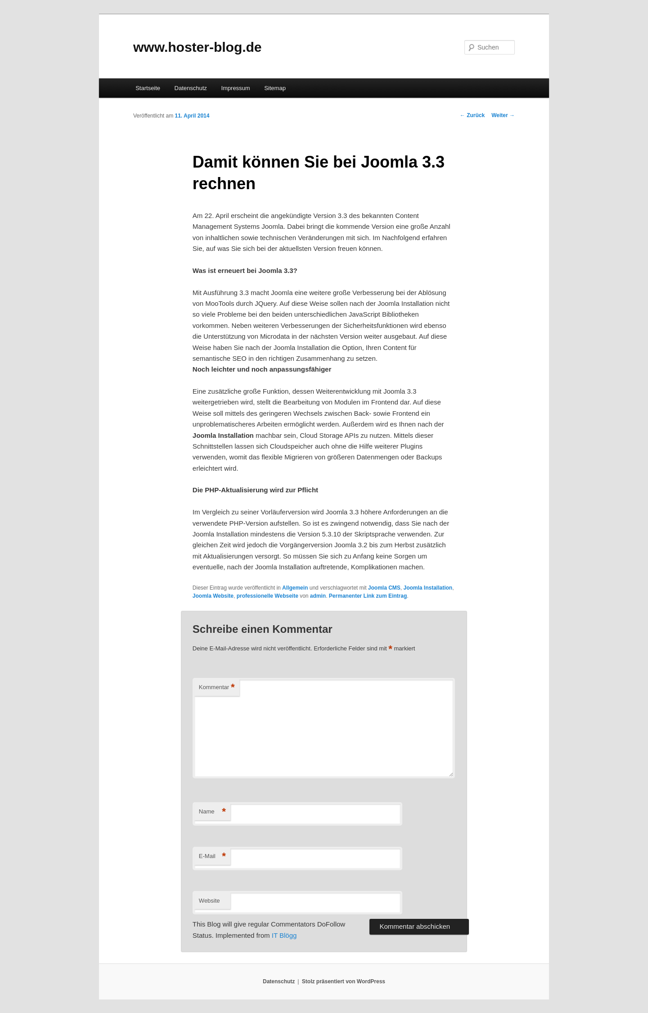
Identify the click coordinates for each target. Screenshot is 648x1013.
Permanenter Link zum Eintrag (368, 596)
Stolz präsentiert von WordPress (343, 981)
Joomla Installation (428, 588)
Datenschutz (191, 88)
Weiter (503, 115)
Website (209, 900)
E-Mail (212, 856)
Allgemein (295, 588)
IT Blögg (284, 935)
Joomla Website (213, 596)
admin (318, 596)
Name (212, 811)
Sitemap (275, 88)
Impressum (235, 88)
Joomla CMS (384, 588)
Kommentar (217, 687)
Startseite (147, 88)
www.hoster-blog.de (197, 47)
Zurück (472, 115)
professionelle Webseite (267, 596)
